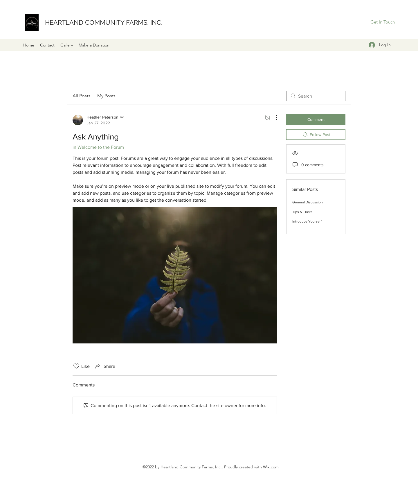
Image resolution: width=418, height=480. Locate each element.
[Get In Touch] (382, 22)
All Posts (81, 95)
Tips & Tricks (302, 212)
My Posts (106, 95)
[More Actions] (273, 117)
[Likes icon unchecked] (76, 366)
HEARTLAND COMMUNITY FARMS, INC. (103, 22)
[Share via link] (104, 366)
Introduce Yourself (306, 221)
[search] (315, 96)
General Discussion (307, 202)
